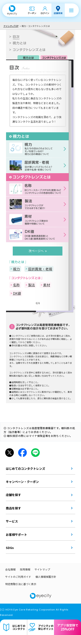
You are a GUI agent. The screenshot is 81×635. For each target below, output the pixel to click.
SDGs (10, 548)
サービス (12, 521)
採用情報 (25, 569)
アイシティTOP (10, 26)
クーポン (32, 13)
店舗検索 (58, 13)
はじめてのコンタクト (18, 627)
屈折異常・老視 (40, 268)
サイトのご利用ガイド (18, 576)
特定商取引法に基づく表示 (20, 584)
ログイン (45, 13)
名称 (16, 284)
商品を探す (13, 508)
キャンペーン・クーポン (22, 481)
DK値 (17, 293)
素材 (46, 284)
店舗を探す (13, 495)
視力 (16, 268)
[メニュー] (71, 10)
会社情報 (10, 569)
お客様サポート (16, 534)
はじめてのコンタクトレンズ (25, 468)
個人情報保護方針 (45, 576)
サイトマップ (42, 569)
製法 (31, 284)
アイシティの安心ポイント (46, 627)
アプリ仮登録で (67, 627)
